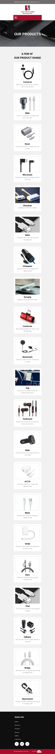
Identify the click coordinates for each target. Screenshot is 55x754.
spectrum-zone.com (23, 751)
